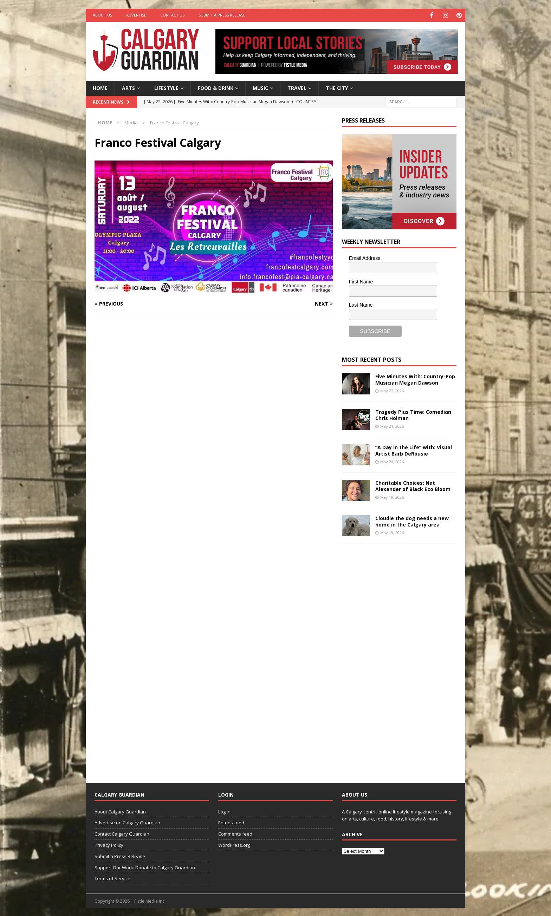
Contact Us (172, 15)
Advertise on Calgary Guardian (127, 822)
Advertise (136, 15)
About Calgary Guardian (120, 811)
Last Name (361, 304)
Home (100, 87)
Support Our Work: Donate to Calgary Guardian (145, 867)
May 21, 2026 (392, 425)
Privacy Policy (109, 844)
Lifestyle (166, 87)
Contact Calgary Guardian (122, 833)
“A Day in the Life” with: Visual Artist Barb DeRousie (413, 449)
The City (337, 87)
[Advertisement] (394, 657)
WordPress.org (234, 844)
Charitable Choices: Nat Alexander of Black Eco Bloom (412, 485)
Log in (224, 811)
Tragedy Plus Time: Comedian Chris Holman (413, 414)
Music (260, 87)
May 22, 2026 (392, 390)
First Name (361, 281)
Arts (128, 87)
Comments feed (235, 833)
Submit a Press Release (222, 15)
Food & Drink (215, 87)
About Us (102, 15)
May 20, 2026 (392, 461)
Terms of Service (112, 878)
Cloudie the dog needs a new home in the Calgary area (412, 520)
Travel (296, 87)
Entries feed (231, 822)
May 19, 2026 (392, 496)
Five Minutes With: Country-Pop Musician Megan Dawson (415, 378)
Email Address (364, 257)
